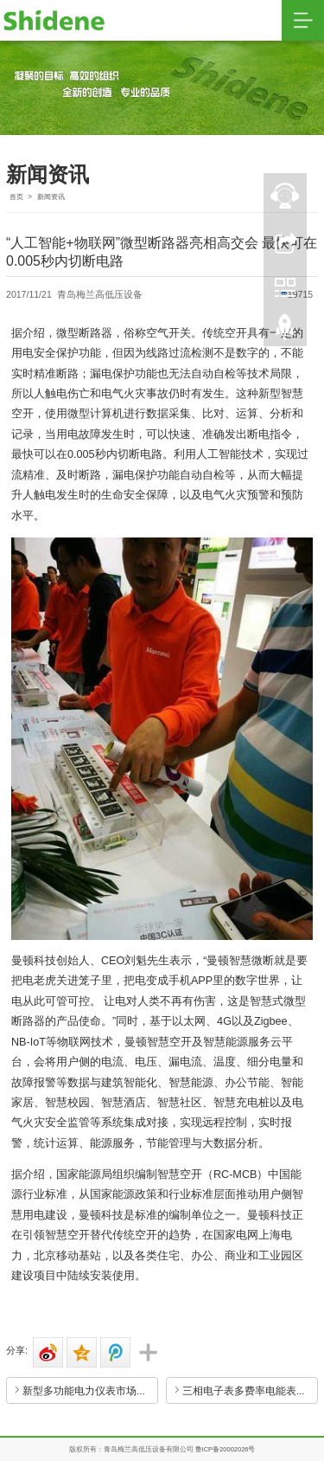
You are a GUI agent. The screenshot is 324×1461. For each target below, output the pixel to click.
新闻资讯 (51, 197)
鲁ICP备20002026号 (225, 1449)
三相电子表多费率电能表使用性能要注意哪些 (250, 1390)
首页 (16, 197)
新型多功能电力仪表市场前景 (89, 1390)
